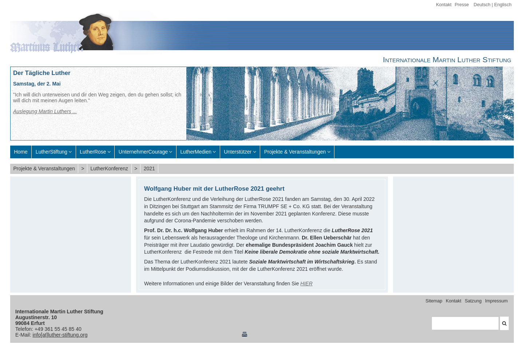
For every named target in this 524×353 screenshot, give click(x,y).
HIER (306, 283)
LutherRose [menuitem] (93, 152)
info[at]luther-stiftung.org (59, 335)
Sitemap (433, 301)
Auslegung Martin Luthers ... (45, 111)
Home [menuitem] (21, 152)
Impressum (496, 301)
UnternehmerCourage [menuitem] (143, 152)
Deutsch (482, 4)
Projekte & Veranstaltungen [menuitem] (295, 152)
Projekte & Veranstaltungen (44, 168)
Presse (461, 4)
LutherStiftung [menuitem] (51, 152)
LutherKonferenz (109, 168)
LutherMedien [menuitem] (195, 152)
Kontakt (444, 4)
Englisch (503, 4)
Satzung (473, 301)
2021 (149, 168)
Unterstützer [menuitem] (237, 152)
